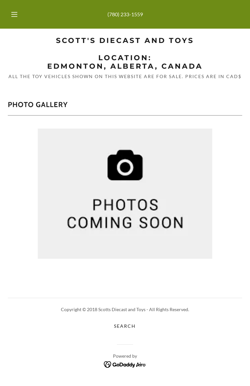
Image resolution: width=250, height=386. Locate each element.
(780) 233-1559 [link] (125, 14)
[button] (18, 14)
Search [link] (125, 326)
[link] (125, 66)
